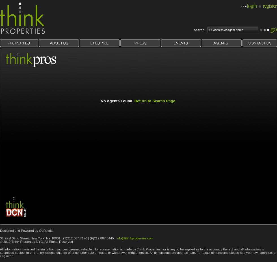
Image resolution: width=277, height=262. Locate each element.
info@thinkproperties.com (134, 238)
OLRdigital (46, 230)
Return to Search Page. (155, 101)
